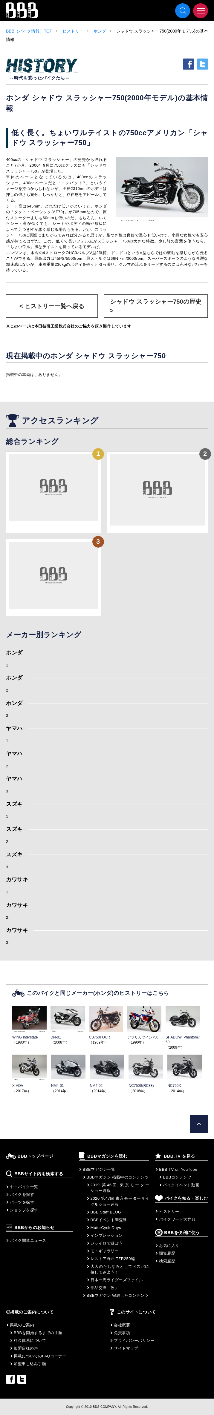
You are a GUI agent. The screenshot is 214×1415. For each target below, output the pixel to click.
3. (8, 715)
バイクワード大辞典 (177, 1219)
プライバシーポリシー (134, 1340)
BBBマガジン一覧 (99, 1169)
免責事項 (122, 1333)
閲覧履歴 (167, 1253)
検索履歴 (167, 1261)
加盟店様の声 (26, 1348)
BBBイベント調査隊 (109, 1220)
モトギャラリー (105, 1251)
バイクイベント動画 (181, 1185)
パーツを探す (22, 1202)
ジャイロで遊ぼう (107, 1243)
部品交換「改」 (105, 1287)
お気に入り (169, 1245)
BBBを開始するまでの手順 (38, 1333)
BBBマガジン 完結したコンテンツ (118, 1295)
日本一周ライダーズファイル (117, 1280)
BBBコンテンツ (177, 1177)
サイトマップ (126, 1348)
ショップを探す (24, 1210)
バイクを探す (22, 1194)
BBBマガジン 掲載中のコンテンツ (118, 1177)
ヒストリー (72, 31)
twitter (202, 64)
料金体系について (30, 1340)
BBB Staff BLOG (106, 1212)
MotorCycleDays (106, 1227)
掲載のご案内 (22, 1325)
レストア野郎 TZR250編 (113, 1258)
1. (8, 665)
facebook (188, 64)
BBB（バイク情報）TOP (29, 31)
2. (8, 690)
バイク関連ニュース (28, 1240)
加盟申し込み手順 (30, 1364)
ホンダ (100, 31)
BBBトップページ (36, 1156)
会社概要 (122, 1325)
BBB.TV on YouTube (178, 1169)
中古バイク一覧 (24, 1186)
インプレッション (107, 1235)
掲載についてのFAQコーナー (40, 1356)
